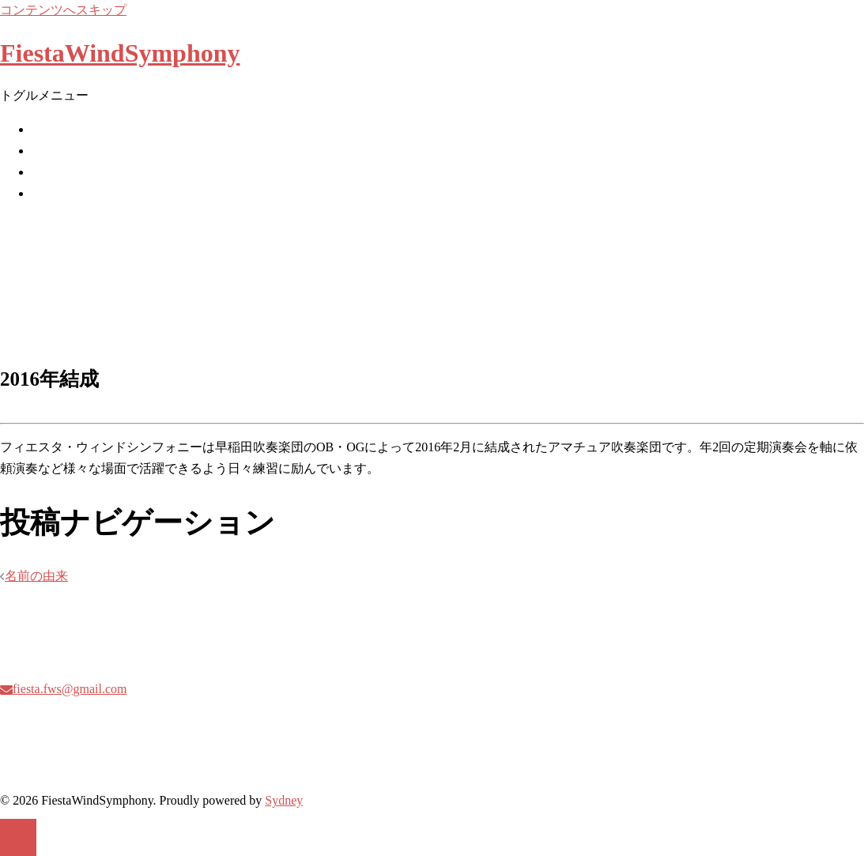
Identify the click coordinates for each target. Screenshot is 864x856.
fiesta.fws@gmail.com (69, 689)
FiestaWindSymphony (120, 53)
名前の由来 (36, 576)
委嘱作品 (57, 172)
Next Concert (66, 150)
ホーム (51, 129)
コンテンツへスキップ (63, 10)
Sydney (284, 800)
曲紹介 (51, 193)
